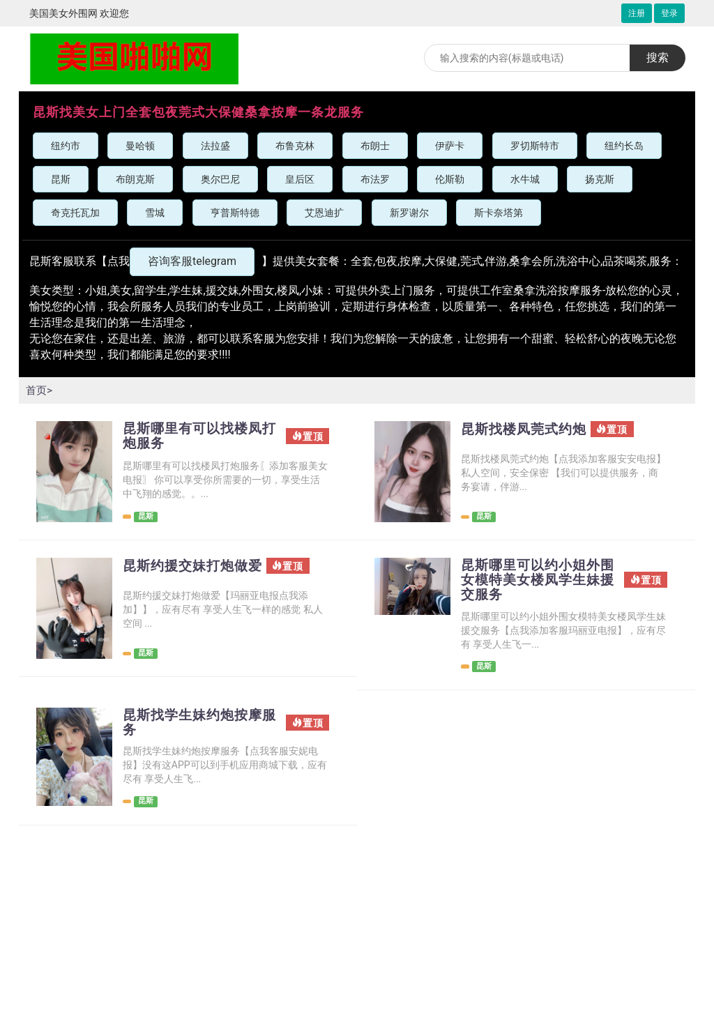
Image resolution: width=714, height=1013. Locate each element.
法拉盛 (215, 145)
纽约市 (65, 145)
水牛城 (525, 179)
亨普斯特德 (235, 212)
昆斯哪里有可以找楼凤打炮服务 (196, 436)
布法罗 (375, 179)
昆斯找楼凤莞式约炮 (527, 429)
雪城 (155, 212)
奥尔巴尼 (220, 179)
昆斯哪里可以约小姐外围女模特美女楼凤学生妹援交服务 (534, 581)
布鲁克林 (294, 145)
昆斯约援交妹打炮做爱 (196, 566)
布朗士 (375, 145)
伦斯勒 (449, 179)
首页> (40, 390)
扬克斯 (599, 179)
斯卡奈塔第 (498, 212)
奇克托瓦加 (75, 212)
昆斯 (60, 179)
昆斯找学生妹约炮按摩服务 (196, 725)
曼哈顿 (140, 145)
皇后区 (299, 179)
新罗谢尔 (409, 212)
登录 (669, 13)
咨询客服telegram (192, 261)
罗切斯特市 (534, 145)
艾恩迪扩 (324, 212)
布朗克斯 (135, 179)
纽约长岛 (624, 145)
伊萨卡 (449, 145)
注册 (636, 13)
